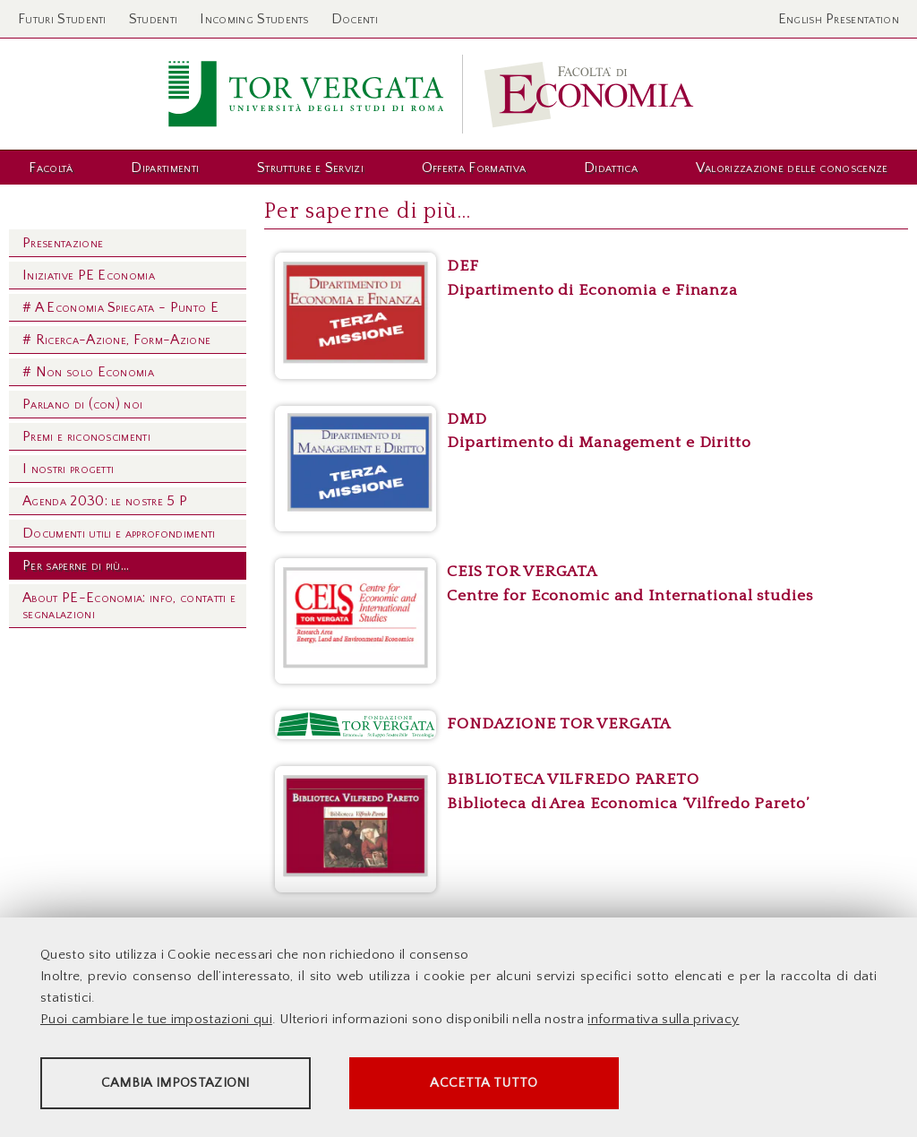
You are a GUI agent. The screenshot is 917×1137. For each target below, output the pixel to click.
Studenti (153, 19)
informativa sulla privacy (663, 1020)
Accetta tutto (503, 1083)
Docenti (354, 19)
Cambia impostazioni (181, 1083)
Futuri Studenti (62, 19)
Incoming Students (254, 19)
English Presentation (838, 19)
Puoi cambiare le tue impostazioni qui (156, 1020)
